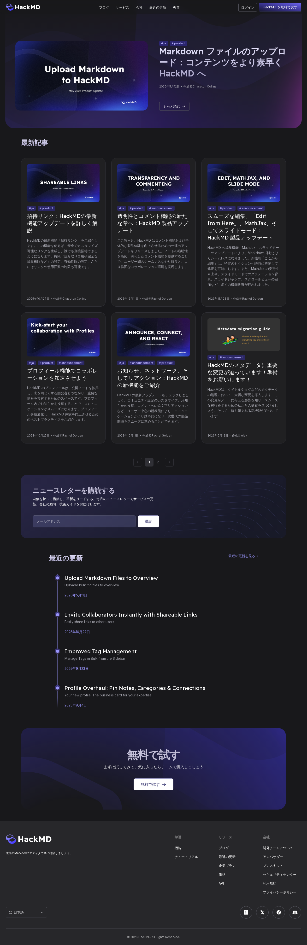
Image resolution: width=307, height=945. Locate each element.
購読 (148, 521)
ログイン (247, 7)
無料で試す (153, 784)
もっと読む (174, 106)
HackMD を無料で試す (280, 7)
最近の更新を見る (241, 556)
